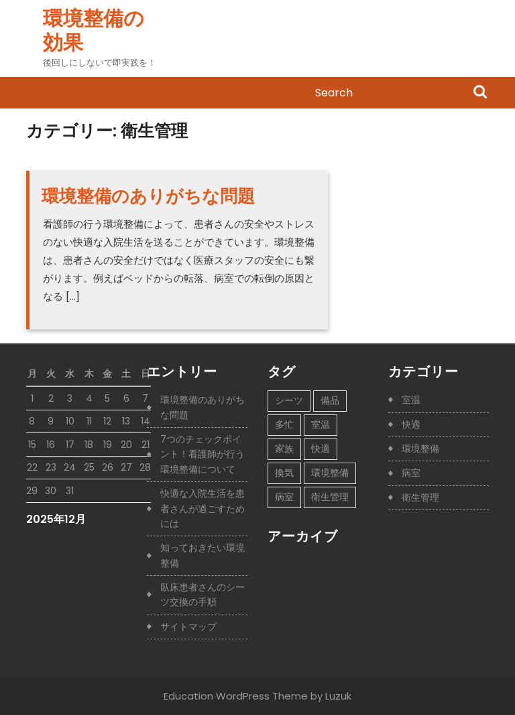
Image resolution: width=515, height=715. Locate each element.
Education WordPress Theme (236, 696)
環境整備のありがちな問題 (148, 196)
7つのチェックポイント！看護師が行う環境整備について (202, 454)
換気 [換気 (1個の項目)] (284, 472)
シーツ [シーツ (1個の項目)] (289, 400)
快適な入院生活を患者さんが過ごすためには (202, 508)
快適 (411, 424)
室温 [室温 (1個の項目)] (320, 424)
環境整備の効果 (93, 31)
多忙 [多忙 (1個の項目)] (284, 424)
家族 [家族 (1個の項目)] (284, 448)
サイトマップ (188, 626)
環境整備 (420, 448)
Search (480, 93)
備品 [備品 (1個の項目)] (330, 400)
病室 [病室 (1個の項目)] (284, 496)
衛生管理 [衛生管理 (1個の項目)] (330, 496)
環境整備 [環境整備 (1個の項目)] (330, 472)
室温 (411, 399)
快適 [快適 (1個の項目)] (320, 448)
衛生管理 (420, 497)
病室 (411, 472)
